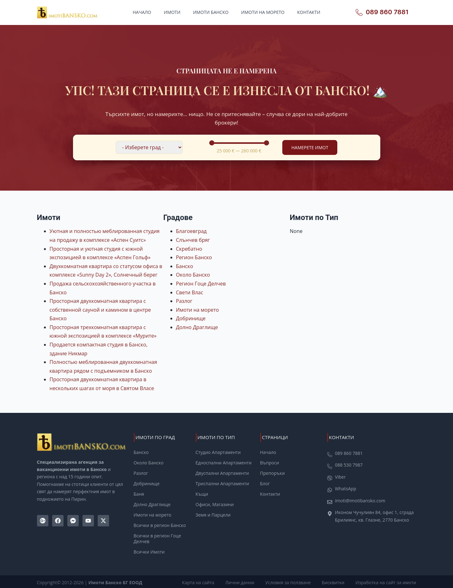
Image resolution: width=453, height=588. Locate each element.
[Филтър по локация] (149, 147)
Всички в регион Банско (160, 525)
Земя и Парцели (213, 514)
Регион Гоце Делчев (201, 283)
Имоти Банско (211, 12)
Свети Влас (189, 292)
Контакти (308, 12)
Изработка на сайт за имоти (386, 581)
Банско (184, 266)
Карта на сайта (202, 581)
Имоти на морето (263, 12)
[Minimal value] (239, 142)
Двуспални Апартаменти (222, 473)
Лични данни (242, 581)
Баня (139, 494)
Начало (142, 12)
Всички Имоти (149, 551)
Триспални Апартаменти (222, 483)
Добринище (191, 318)
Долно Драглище (197, 327)
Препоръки (272, 473)
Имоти (172, 12)
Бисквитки (334, 581)
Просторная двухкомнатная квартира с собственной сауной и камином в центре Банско (100, 309)
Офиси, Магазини (215, 504)
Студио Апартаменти (218, 452)
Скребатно (189, 248)
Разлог (184, 300)
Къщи (202, 494)
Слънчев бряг (193, 239)
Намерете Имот (309, 147)
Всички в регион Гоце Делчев (157, 538)
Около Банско (193, 274)
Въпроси (269, 463)
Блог (265, 483)
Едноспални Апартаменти (224, 463)
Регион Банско (194, 257)
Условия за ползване (290, 581)
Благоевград (191, 231)
